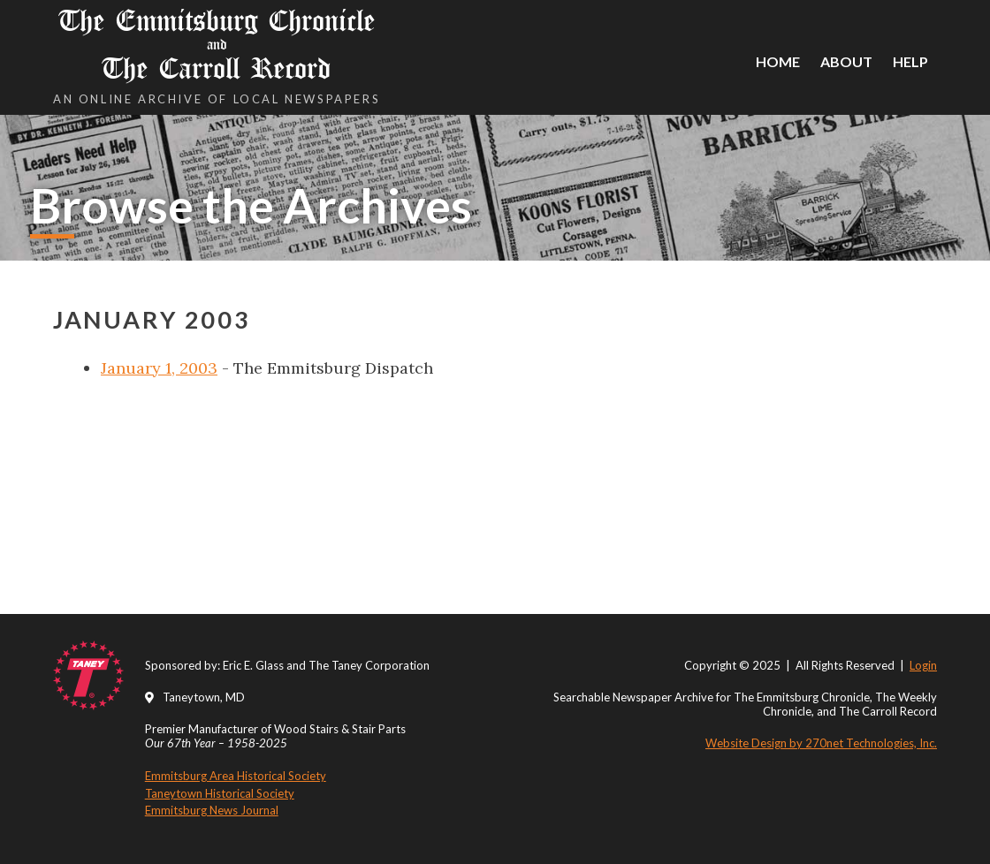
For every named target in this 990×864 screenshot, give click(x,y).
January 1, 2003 (159, 368)
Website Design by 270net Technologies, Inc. (821, 743)
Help (910, 61)
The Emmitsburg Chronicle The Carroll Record (216, 44)
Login (923, 665)
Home (778, 61)
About (846, 61)
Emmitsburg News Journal (211, 810)
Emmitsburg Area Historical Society (235, 776)
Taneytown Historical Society (219, 793)
